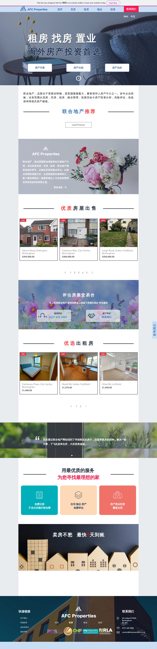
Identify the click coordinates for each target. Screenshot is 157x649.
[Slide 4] (81, 455)
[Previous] (22, 440)
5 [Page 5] (86, 272)
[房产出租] (78, 68)
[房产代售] (40, 68)
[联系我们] (131, 9)
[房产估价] (117, 68)
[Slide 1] (71, 455)
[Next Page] (92, 272)
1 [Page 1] (70, 272)
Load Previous (78, 124)
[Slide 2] (75, 455)
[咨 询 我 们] (154, 330)
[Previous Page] (65, 272)
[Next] (134, 440)
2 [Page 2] (74, 272)
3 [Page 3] (78, 272)
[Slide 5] (85, 455)
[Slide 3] (78, 455)
